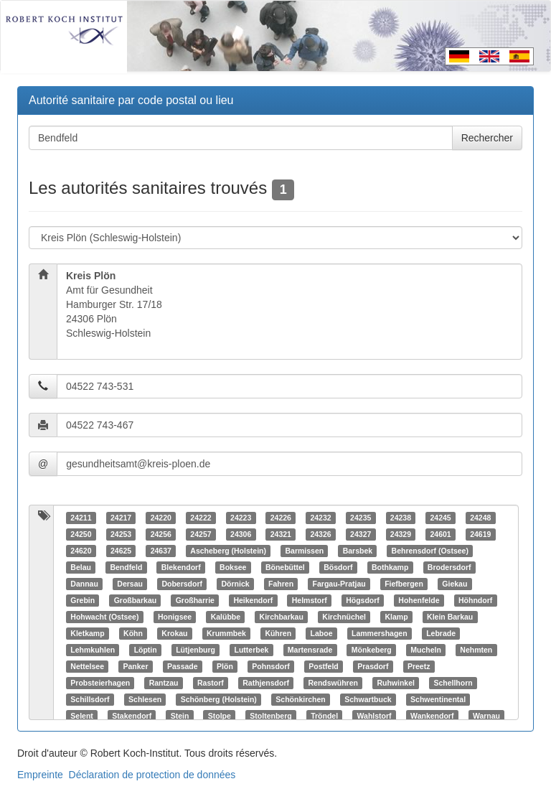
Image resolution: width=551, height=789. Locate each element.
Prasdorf (372, 666)
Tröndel (324, 715)
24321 (280, 534)
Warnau (486, 715)
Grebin (82, 600)
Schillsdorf (89, 699)
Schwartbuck (367, 699)
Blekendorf (181, 567)
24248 (480, 517)
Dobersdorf (181, 583)
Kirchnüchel (344, 616)
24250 (80, 534)
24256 (161, 534)
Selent (81, 715)
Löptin (145, 649)
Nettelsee (87, 666)
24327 (360, 534)
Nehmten (476, 649)
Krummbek (226, 633)
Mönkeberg (372, 649)
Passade (182, 666)
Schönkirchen (300, 699)
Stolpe (219, 715)
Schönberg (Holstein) (219, 699)
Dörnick (235, 583)
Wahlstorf (374, 715)
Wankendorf (431, 715)
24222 (200, 517)
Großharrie (195, 600)
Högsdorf (363, 600)
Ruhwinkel (396, 682)
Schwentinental (438, 699)
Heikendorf (253, 600)
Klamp (396, 616)
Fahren (280, 583)
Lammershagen (380, 633)
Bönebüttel (285, 567)
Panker (135, 666)
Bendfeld (126, 567)
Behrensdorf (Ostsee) (430, 550)
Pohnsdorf (271, 666)
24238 (400, 517)
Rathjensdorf (265, 682)
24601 (440, 534)
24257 (200, 534)
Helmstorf (309, 600)
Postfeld (323, 666)
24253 (120, 534)
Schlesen (144, 699)
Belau (80, 567)
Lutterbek (252, 649)
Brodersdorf (449, 567)
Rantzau (164, 682)
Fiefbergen (404, 583)
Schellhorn (452, 682)
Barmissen (304, 550)
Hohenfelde (418, 600)
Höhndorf (475, 600)
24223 (240, 517)
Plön (225, 666)
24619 (480, 534)
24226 (280, 517)
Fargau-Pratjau (339, 583)
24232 (320, 517)
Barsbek (357, 550)
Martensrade (310, 649)
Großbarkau (135, 600)
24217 (120, 517)
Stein (180, 715)
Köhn (133, 633)
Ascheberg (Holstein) (228, 550)
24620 (80, 550)
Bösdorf (338, 567)
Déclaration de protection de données (152, 774)
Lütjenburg (195, 649)
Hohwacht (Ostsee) (104, 616)
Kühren (278, 633)
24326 (320, 534)
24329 (400, 534)
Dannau (84, 583)
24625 (120, 550)
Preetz (419, 666)
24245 (440, 517)
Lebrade (441, 633)
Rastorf (210, 682)
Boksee (233, 567)
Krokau (174, 633)
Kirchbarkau (281, 616)
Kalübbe (225, 616)
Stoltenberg (270, 715)
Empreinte (40, 774)
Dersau (130, 583)
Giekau (454, 583)
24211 (80, 517)
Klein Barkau (450, 616)
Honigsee (175, 616)
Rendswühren (332, 682)
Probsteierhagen (100, 682)
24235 (360, 517)
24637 (161, 550)
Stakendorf (131, 715)
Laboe (322, 633)
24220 (161, 517)
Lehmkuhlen (92, 649)
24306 (240, 534)
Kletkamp (87, 633)
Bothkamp (390, 567)
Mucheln (425, 649)
